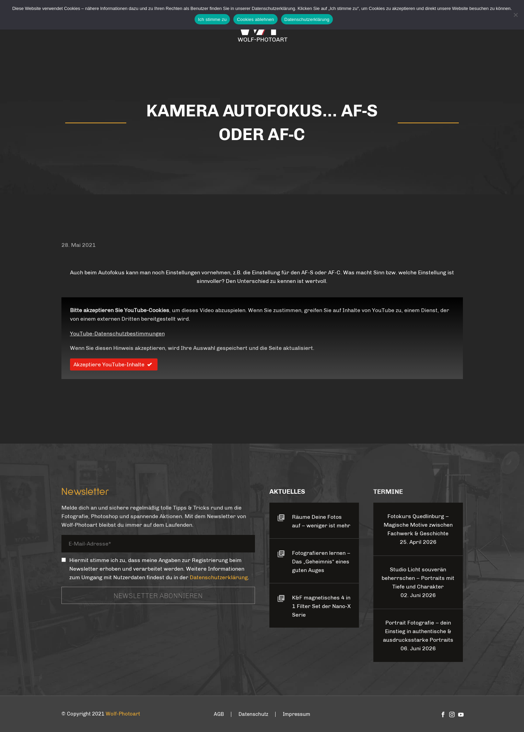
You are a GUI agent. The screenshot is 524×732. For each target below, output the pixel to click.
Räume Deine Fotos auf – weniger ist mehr (321, 521)
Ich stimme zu (212, 19)
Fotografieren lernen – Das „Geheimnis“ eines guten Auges (321, 561)
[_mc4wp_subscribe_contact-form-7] (63, 560)
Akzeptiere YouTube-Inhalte (113, 364)
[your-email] (158, 544)
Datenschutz (253, 714)
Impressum (296, 714)
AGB (219, 714)
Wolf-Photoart (123, 714)
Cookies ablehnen (255, 19)
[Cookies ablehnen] (515, 14)
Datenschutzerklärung (219, 577)
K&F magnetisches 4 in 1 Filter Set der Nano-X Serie (321, 606)
